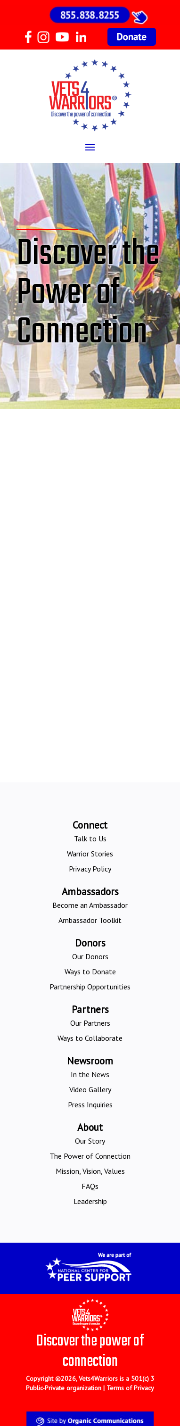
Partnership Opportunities (90, 986)
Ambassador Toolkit (90, 920)
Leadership (90, 1201)
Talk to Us (90, 838)
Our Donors (90, 956)
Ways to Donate (90, 971)
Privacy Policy (90, 868)
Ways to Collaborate (90, 1038)
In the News (90, 1074)
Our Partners (90, 1023)
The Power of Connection (90, 1156)
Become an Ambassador (90, 905)
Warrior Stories (90, 853)
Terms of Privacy (130, 1388)
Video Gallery (90, 1089)
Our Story (90, 1141)
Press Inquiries (90, 1104)
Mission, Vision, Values (90, 1171)
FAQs (90, 1186)
